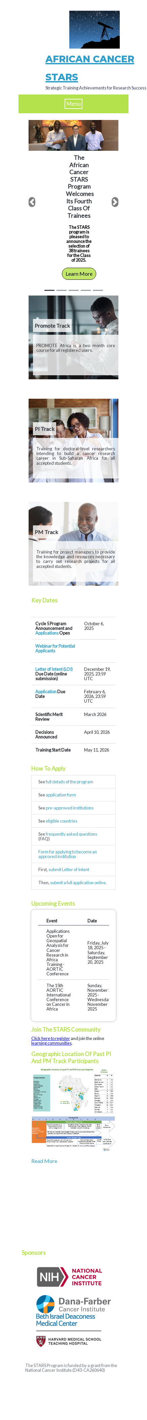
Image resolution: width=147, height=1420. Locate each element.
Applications (47, 633)
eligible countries (61, 821)
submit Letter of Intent (68, 869)
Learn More (79, 273)
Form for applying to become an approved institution (67, 854)
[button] (32, 202)
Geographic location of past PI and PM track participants (71, 1057)
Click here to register (50, 1038)
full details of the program (69, 781)
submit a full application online (78, 882)
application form (61, 794)
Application (46, 691)
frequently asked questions (71, 834)
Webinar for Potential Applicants (55, 648)
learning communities (51, 1043)
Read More (44, 1161)
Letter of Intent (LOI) (54, 669)
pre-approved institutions (70, 808)
